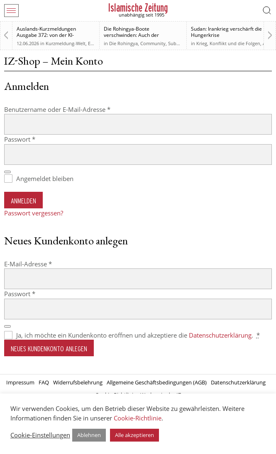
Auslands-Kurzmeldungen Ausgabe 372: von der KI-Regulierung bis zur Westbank (51, 35)
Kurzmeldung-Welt (65, 43)
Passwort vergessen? (33, 213)
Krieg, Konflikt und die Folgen (228, 43)
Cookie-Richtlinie (137, 418)
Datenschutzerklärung (220, 335)
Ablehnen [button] (89, 435)
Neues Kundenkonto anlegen (49, 349)
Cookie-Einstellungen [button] (40, 435)
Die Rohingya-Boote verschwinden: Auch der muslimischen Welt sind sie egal (140, 35)
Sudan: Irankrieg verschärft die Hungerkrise (226, 32)
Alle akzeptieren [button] (134, 435)
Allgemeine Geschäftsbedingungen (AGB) (157, 382)
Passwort (36, 139)
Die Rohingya (123, 43)
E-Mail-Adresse (44, 263)
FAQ (44, 382)
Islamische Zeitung (138, 8)
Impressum (20, 382)
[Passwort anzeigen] (7, 172)
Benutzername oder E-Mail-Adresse (74, 109)
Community (153, 43)
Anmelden (23, 201)
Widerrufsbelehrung (78, 382)
